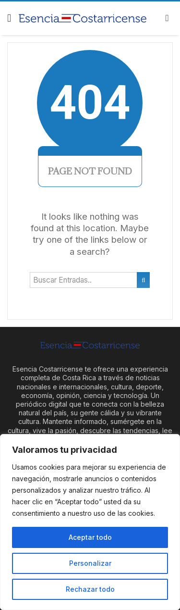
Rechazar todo (90, 589)
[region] (90, 522)
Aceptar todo (90, 537)
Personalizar (90, 563)
